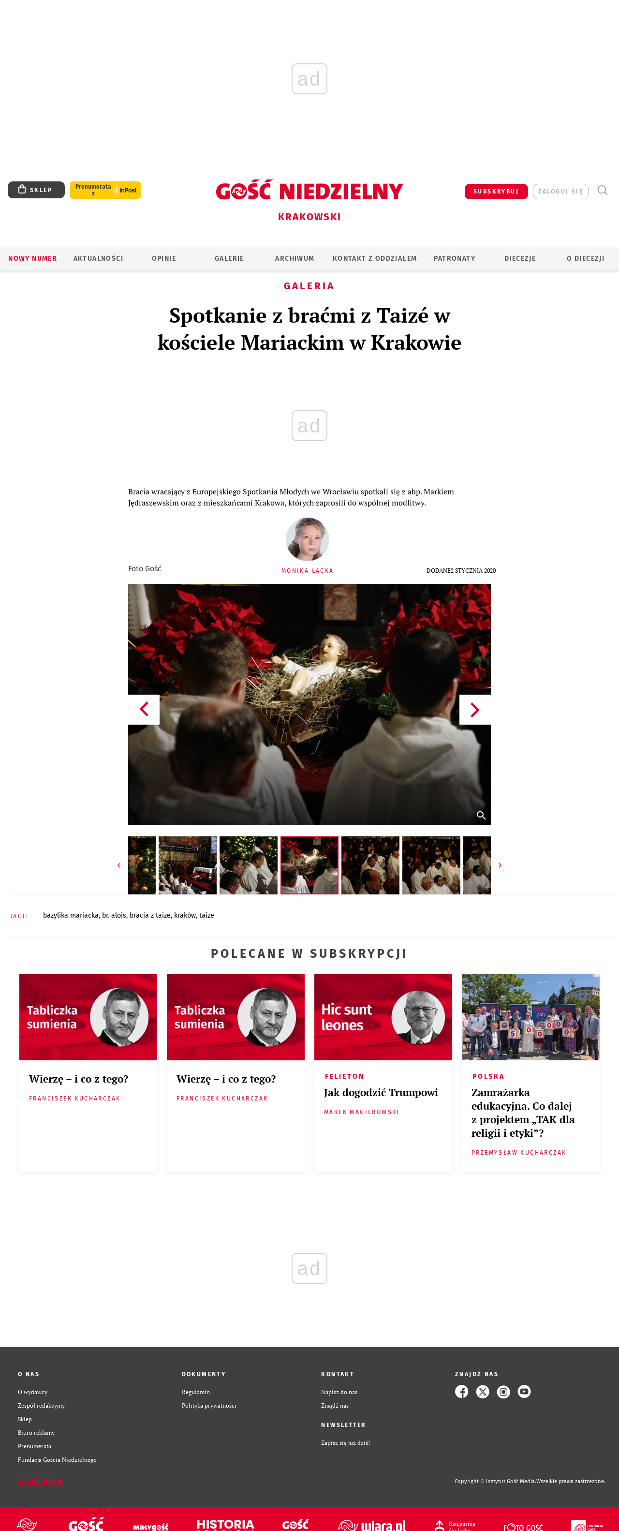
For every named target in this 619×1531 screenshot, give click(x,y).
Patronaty (454, 258)
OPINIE (164, 258)
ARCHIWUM (294, 258)
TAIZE (206, 915)
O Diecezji (585, 258)
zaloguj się (560, 191)
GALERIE (229, 258)
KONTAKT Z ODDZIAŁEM (375, 258)
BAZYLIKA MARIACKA (71, 915)
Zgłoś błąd (40, 1481)
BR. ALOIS (114, 915)
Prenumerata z (93, 190)
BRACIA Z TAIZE (150, 915)
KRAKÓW (185, 915)
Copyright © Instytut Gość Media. (495, 1481)
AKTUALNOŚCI (98, 258)
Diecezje (520, 258)
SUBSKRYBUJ (496, 191)
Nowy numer (32, 258)
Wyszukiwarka (602, 190)
